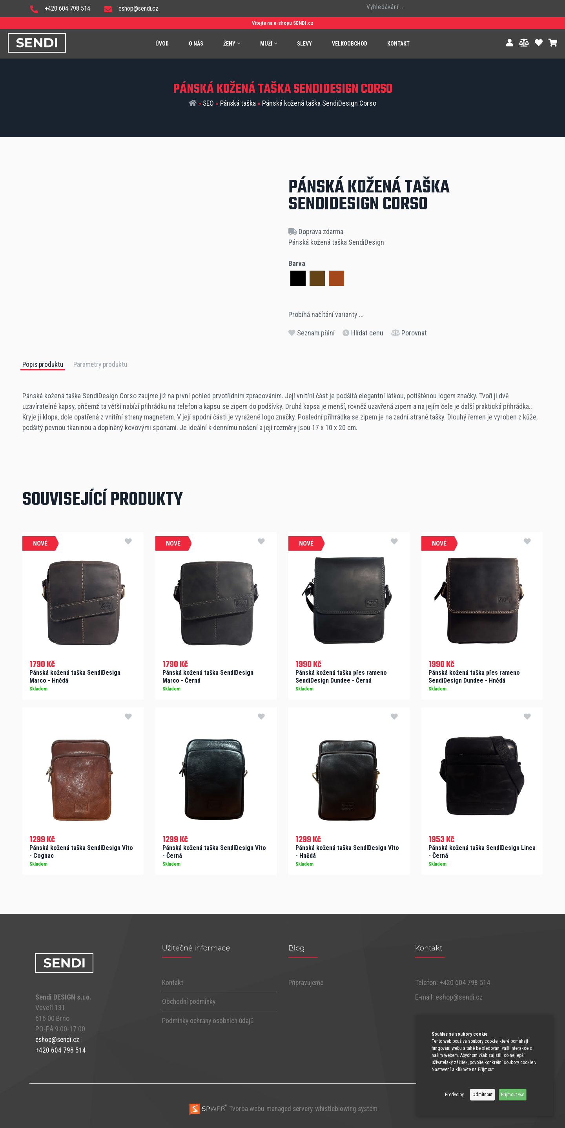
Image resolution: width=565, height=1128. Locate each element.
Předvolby (454, 1094)
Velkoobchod (349, 43)
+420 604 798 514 (60, 8)
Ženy (231, 43)
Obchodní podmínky (190, 1000)
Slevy (304, 43)
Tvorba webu (223, 1107)
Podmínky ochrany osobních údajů (210, 1019)
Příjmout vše (512, 1094)
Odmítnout (482, 1094)
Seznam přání (311, 333)
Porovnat (409, 333)
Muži (268, 43)
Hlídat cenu (363, 333)
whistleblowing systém (348, 1107)
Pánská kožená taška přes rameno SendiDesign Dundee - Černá (341, 676)
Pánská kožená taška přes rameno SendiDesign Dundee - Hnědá (474, 676)
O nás (196, 43)
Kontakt (398, 43)
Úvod (162, 43)
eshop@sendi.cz (131, 8)
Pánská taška (238, 103)
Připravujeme (306, 982)
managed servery (288, 1107)
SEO (208, 103)
